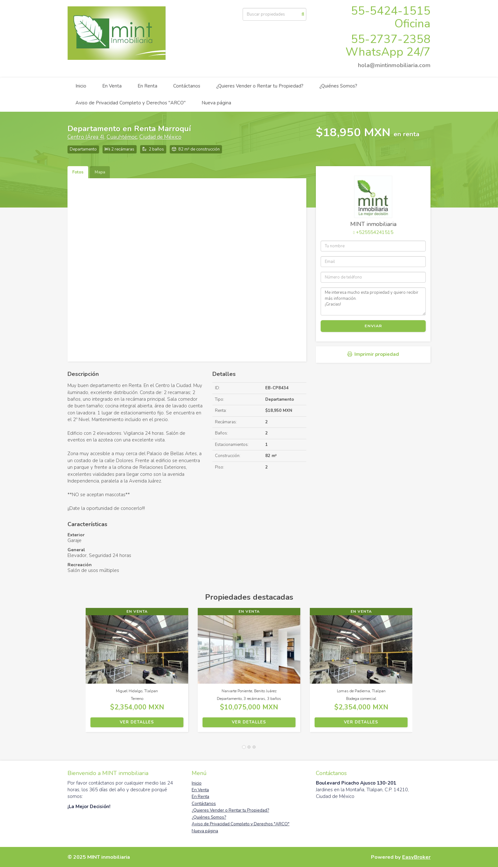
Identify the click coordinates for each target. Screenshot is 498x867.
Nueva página (216, 103)
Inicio (80, 86)
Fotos (77, 172)
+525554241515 (374, 232)
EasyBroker (416, 857)
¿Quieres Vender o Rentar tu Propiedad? (259, 86)
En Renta (147, 86)
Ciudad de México (160, 137)
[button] (77, 673)
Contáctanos (186, 86)
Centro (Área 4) (86, 137)
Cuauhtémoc (122, 137)
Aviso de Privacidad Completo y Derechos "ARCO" (130, 103)
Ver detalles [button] (137, 722)
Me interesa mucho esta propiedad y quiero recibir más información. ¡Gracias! (373, 301)
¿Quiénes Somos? (338, 86)
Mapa (100, 172)
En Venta (112, 86)
